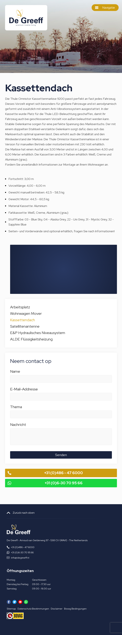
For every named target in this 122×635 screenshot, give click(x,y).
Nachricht (61, 426)
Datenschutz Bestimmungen (33, 608)
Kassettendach (22, 320)
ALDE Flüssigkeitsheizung (31, 339)
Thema (61, 409)
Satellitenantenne (24, 326)
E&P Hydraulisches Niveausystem (37, 332)
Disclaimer (56, 608)
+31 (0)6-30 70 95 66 (64, 483)
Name (61, 373)
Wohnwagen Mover (26, 313)
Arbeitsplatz (20, 307)
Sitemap (11, 608)
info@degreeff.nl (20, 557)
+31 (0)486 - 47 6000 (63, 472)
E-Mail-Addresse (61, 391)
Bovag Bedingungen (75, 608)
